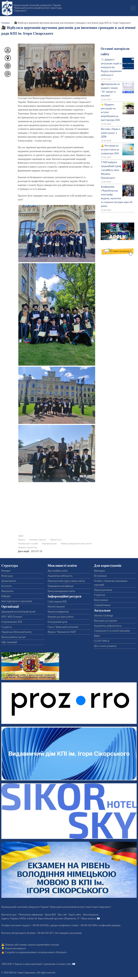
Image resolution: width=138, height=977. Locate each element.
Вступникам (100, 575)
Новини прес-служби (28, 543)
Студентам (99, 595)
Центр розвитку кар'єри (13, 637)
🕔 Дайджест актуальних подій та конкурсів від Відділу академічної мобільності (111, 67)
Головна (5, 22)
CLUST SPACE (102, 641)
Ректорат (5, 570)
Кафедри (5, 596)
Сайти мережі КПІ (57, 601)
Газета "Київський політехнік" (63, 627)
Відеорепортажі (49, 543)
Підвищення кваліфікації (60, 586)
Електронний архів (57, 622)
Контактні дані (9, 914)
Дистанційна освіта (58, 570)
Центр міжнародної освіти (61, 591)
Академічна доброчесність (107, 625)
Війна (97, 635)
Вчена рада (7, 575)
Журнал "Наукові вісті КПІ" (62, 632)
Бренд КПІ (50, 914)
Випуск (21, 539)
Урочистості (55, 539)
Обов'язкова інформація (30, 914)
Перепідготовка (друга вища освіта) (66, 581)
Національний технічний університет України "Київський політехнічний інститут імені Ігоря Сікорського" (38, 8)
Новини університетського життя (76, 543)
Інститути (6, 586)
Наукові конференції (58, 611)
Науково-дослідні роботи (61, 616)
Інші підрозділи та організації (16, 601)
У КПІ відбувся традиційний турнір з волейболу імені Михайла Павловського (111, 170)
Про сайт (62, 914)
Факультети (7, 591)
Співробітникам (102, 605)
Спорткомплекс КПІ (11, 622)
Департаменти (8, 581)
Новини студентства (27, 547)
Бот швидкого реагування (68, 933)
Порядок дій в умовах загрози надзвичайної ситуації (32, 944)
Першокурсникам (103, 590)
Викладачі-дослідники (105, 620)
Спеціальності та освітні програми (112, 630)
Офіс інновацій (9, 642)
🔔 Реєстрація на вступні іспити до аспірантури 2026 (110, 149)
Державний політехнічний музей (18, 611)
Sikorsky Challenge (103, 615)
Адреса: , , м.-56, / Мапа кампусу (48, 918)
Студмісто (6, 627)
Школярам (99, 570)
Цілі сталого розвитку (105, 646)
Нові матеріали (90, 914)
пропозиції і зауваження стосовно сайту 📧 (53, 964)
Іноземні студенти (37, 539)
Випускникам (101, 600)
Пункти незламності (15, 948)
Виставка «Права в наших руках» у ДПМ (110, 133)
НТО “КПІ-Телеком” (12, 616)
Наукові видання (56, 606)
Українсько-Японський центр (16, 632)
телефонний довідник (109, 925)
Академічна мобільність (60, 575)
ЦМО (20, 536)
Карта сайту (75, 914)
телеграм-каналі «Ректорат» (52, 952)
